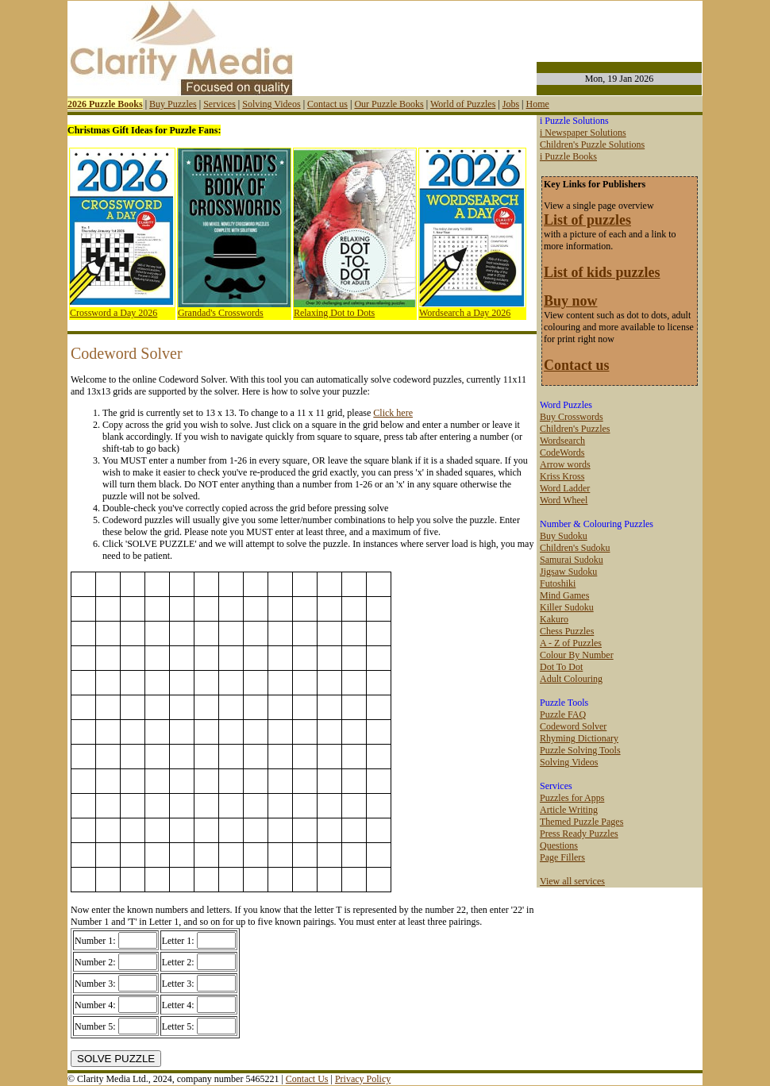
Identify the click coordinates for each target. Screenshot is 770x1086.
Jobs (510, 104)
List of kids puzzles (602, 272)
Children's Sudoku (575, 547)
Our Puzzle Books (388, 104)
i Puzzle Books (568, 156)
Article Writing (569, 809)
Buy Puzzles (173, 104)
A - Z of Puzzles (571, 643)
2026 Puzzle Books (105, 104)
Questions (559, 845)
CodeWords (562, 452)
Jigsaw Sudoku (568, 571)
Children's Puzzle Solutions (592, 144)
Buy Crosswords (571, 416)
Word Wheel (563, 500)
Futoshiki (558, 583)
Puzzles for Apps (572, 797)
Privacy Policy (363, 1078)
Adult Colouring (571, 678)
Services (219, 104)
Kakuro (554, 619)
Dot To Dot (561, 666)
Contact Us (307, 1078)
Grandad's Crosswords (221, 312)
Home (537, 104)
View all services (572, 881)
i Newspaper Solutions (583, 132)
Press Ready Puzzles (579, 833)
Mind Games (564, 595)
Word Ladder (565, 488)
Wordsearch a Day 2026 (464, 312)
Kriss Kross (562, 476)
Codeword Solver (573, 726)
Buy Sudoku (563, 535)
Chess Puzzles (567, 631)
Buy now (571, 301)
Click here (393, 412)
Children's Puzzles (575, 428)
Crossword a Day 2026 (113, 312)
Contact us (327, 104)
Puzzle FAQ (563, 714)
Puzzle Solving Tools (580, 750)
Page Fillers (562, 857)
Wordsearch (562, 440)
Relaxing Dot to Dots (334, 312)
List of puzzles (587, 220)
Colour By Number (577, 654)
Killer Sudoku (567, 607)
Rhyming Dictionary (579, 738)
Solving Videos (271, 104)
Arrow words (565, 464)
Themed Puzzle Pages (581, 821)
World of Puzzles (462, 104)
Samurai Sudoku (571, 559)
